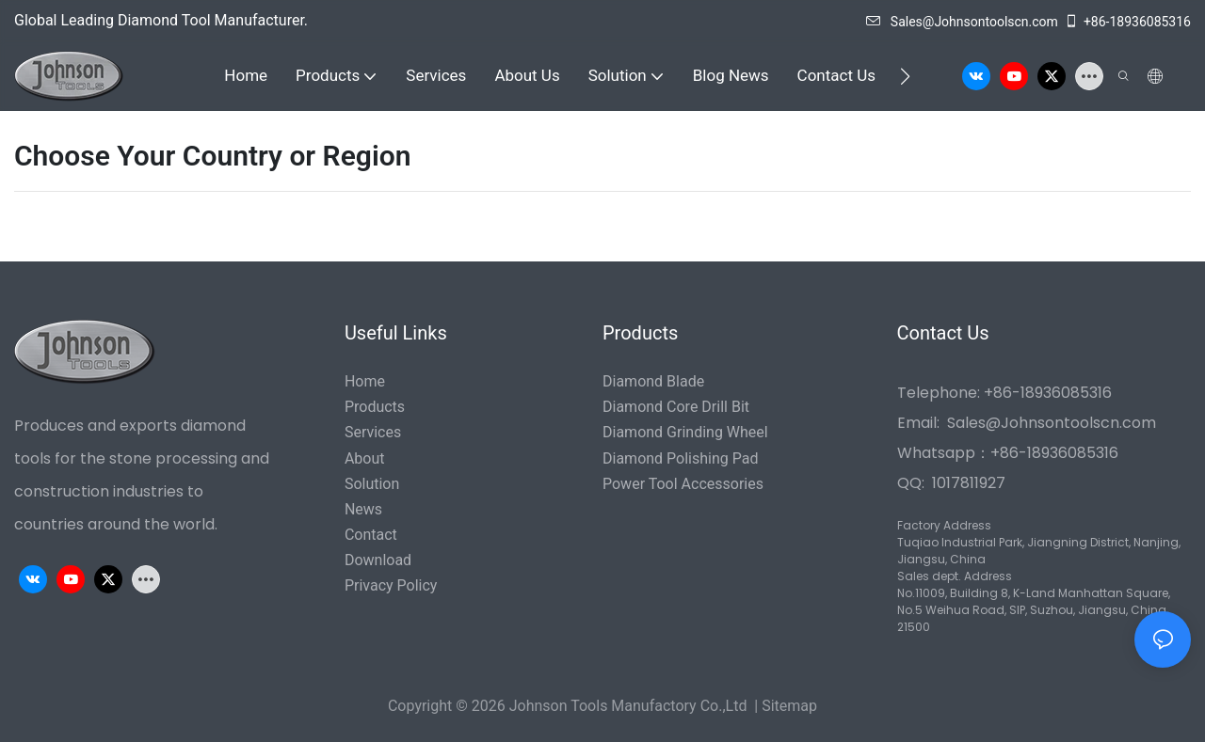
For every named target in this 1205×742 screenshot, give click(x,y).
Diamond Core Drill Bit (675, 407)
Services (373, 432)
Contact (371, 535)
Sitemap (789, 706)
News (363, 509)
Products (375, 407)
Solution (372, 484)
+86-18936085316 (1127, 21)
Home (365, 381)
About (365, 458)
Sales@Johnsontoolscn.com (962, 21)
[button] (905, 76)
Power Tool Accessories (682, 484)
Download (378, 560)
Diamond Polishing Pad (680, 458)
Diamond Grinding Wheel (685, 432)
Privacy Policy (391, 585)
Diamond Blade (653, 381)
